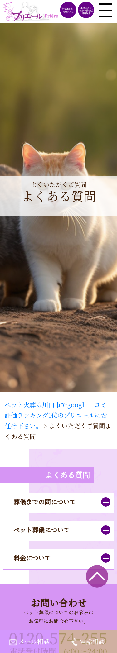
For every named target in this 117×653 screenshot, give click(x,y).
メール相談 (34, 641)
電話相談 (92, 641)
